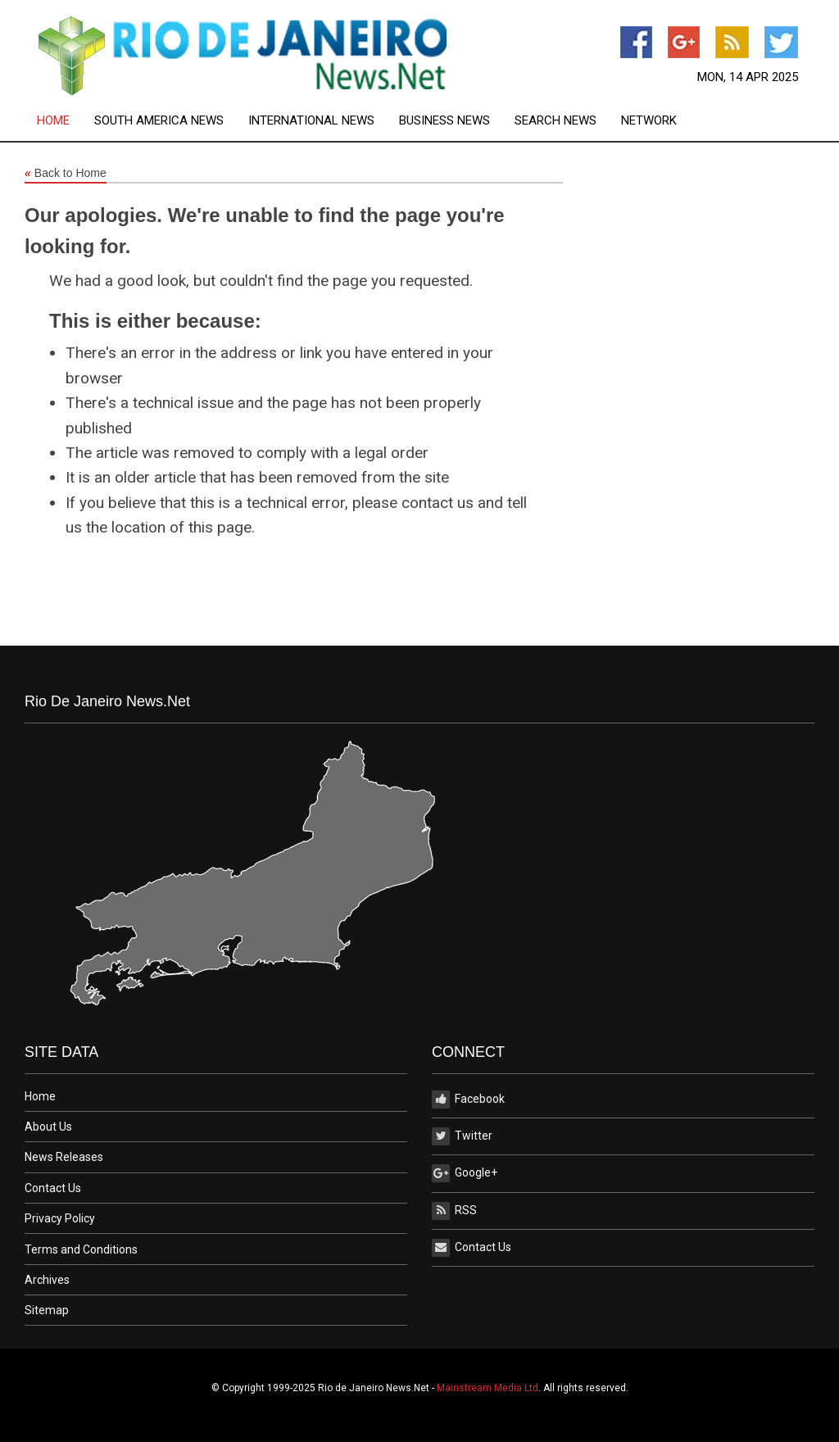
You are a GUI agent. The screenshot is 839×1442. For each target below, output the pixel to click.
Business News (444, 121)
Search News (555, 121)
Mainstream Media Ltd (487, 1388)
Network (649, 121)
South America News (159, 121)
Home (53, 121)
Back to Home (66, 174)
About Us (48, 1126)
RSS (454, 1211)
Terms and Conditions (81, 1249)
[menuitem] (65, 121)
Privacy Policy (60, 1218)
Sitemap (47, 1310)
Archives (47, 1279)
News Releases (64, 1156)
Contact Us (53, 1188)
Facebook (468, 1100)
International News (311, 121)
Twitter (462, 1136)
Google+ (464, 1173)
